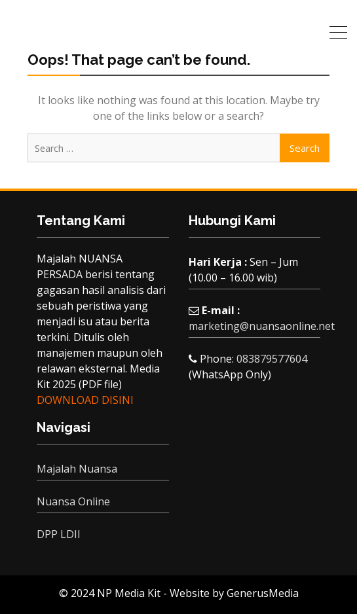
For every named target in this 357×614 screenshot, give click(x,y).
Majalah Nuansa (77, 468)
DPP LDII (59, 534)
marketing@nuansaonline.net (262, 326)
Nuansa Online (73, 501)
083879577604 (271, 359)
